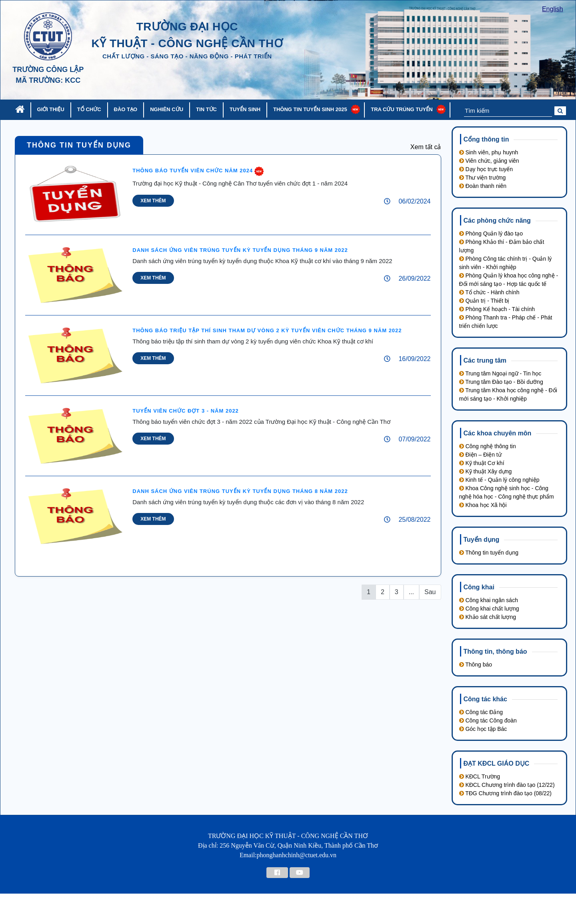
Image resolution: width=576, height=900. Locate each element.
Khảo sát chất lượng (487, 617)
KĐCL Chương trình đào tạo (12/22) (507, 785)
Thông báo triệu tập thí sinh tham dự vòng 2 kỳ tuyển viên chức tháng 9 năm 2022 (267, 330)
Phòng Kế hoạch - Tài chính (497, 309)
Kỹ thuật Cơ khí (481, 463)
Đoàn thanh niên (483, 186)
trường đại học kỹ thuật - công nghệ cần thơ (187, 35)
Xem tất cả (425, 147)
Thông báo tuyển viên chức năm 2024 (192, 171)
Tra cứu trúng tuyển (401, 109)
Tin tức (206, 109)
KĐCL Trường (479, 776)
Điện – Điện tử (480, 454)
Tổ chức (89, 109)
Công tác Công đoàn (488, 720)
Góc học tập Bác (483, 729)
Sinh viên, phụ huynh (488, 152)
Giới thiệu (50, 109)
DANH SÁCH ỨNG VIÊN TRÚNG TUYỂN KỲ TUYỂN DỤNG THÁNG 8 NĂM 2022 (240, 491)
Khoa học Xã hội (483, 505)
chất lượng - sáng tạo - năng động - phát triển (187, 56)
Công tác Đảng (481, 712)
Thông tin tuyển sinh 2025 (310, 109)
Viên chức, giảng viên (489, 161)
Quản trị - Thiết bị (484, 300)
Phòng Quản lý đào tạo (491, 233)
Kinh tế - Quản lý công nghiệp (499, 480)
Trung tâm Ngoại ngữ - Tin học (500, 373)
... (411, 592)
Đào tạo (126, 109)
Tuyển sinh (245, 109)
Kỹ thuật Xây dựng (485, 471)
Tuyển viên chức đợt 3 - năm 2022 (185, 411)
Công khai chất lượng (489, 608)
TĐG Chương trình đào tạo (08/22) (505, 793)
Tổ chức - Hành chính (489, 292)
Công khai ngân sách (488, 600)
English (552, 9)
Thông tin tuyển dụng (79, 145)
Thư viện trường (482, 177)
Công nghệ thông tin (487, 446)
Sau (430, 592)
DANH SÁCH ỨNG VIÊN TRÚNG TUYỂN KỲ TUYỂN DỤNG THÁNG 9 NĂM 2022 (240, 250)
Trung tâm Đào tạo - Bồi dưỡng (501, 382)
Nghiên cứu (166, 109)
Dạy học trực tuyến (486, 169)
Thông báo (475, 664)
